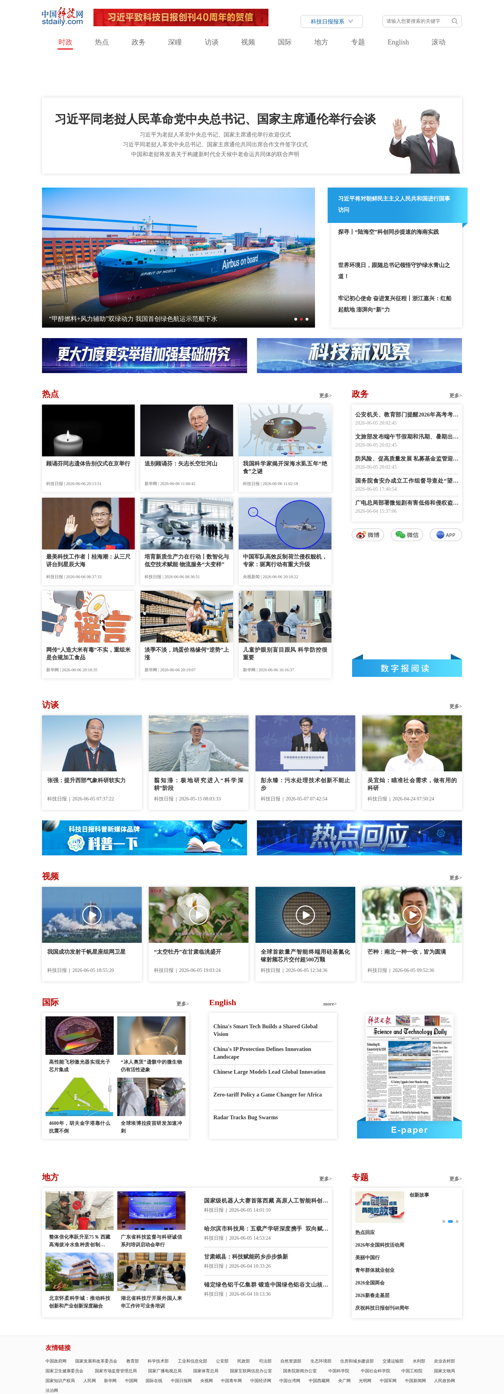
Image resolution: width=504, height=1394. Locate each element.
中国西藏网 (319, 1340)
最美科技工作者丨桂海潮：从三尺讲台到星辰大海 (88, 520)
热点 (102, 42)
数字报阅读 (407, 628)
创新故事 (419, 1155)
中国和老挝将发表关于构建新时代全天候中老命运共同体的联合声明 (215, 114)
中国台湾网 (289, 1340)
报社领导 (138, 1363)
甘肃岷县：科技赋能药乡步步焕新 (246, 1217)
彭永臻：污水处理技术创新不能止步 (305, 744)
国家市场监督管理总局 (116, 1331)
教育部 (132, 1321)
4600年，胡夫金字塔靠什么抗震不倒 (79, 1087)
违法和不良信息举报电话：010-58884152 (245, 1382)
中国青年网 (231, 1340)
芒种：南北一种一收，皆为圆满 (407, 912)
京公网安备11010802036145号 (311, 1382)
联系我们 (190, 1363)
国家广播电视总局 (165, 1331)
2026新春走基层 (372, 1255)
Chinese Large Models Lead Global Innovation (270, 1032)
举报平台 (410, 1363)
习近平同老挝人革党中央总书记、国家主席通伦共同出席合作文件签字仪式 (215, 104)
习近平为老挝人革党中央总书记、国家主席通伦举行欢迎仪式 (215, 95)
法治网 (52, 1350)
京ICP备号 (187, 1382)
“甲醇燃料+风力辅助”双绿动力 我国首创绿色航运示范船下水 (133, 278)
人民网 (89, 1340)
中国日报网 (181, 1340)
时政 (65, 42)
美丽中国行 (367, 1217)
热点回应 (365, 1192)
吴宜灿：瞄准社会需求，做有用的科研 (412, 744)
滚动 (439, 42)
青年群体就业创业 (374, 1230)
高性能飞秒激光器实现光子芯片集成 (79, 1026)
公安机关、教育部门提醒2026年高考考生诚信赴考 (406, 375)
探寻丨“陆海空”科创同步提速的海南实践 (388, 192)
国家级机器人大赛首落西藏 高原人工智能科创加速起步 (266, 1161)
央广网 (344, 1340)
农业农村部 (444, 1321)
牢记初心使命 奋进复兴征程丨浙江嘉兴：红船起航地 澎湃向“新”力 (394, 264)
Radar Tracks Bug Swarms (246, 1077)
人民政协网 (444, 1340)
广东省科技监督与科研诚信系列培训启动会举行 (151, 1201)
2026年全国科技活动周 (379, 1205)
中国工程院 (411, 1331)
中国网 (131, 1340)
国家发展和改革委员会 (96, 1321)
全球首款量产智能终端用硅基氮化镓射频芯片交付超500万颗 (305, 916)
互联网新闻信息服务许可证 (316, 1363)
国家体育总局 (205, 1331)
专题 (358, 42)
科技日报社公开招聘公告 (264, 1363)
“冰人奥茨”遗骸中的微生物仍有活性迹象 (151, 1026)
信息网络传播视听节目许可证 (371, 1363)
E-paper (409, 1090)
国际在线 (154, 1340)
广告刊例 (230, 1363)
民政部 (243, 1321)
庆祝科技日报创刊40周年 (382, 1268)
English (398, 42)
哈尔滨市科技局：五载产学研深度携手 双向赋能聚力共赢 (266, 1189)
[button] (295, 279)
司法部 (265, 1321)
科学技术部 (158, 1321)
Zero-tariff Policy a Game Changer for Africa (268, 1055)
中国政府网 (56, 1321)
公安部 (222, 1321)
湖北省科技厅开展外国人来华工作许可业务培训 (151, 1262)
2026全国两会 (370, 1243)
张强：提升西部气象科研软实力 (86, 740)
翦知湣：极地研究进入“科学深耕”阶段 (198, 744)
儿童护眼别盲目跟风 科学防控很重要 (285, 614)
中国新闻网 (415, 1340)
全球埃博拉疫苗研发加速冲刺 (151, 1087)
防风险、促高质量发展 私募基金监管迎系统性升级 (406, 419)
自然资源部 (290, 1321)
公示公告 (210, 1363)
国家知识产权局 (60, 1340)
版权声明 (430, 1363)
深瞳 (175, 42)
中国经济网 (260, 1340)
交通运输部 (393, 1321)
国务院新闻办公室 (300, 1331)
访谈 (212, 42)
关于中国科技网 (164, 1363)
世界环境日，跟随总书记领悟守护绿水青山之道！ (394, 230)
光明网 (365, 1340)
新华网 (110, 1340)
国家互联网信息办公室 (251, 1331)
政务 (139, 42)
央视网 (206, 1340)
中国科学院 (338, 1331)
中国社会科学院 (375, 1331)
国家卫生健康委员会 (64, 1331)
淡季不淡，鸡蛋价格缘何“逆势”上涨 (187, 614)
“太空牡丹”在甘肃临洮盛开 (187, 912)
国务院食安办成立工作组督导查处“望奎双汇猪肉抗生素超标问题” (406, 441)
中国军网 (388, 1340)
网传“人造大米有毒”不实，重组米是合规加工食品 (88, 614)
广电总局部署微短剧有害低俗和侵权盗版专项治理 (406, 463)
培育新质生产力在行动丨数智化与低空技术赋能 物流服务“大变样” (187, 520)
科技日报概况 (113, 1363)
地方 (321, 42)
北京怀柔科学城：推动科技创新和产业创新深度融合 (79, 1262)
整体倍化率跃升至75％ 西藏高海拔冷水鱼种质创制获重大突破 (79, 1202)
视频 (248, 42)
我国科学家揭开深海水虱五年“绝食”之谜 (285, 427)
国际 (285, 42)
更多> (325, 355)
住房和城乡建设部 (357, 1321)
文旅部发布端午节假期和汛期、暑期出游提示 (406, 397)
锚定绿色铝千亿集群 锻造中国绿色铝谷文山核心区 (266, 1245)
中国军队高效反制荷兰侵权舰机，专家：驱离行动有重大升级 (285, 520)
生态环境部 (320, 1321)
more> (330, 964)
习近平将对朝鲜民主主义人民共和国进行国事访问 (394, 164)
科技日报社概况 (83, 1363)
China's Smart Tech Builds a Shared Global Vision (266, 990)
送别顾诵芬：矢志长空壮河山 (181, 424)
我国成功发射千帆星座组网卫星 (86, 912)
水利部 (419, 1321)
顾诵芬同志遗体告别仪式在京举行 (88, 424)
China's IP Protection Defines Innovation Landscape (263, 1013)
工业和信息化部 (192, 1321)
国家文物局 (444, 1331)
